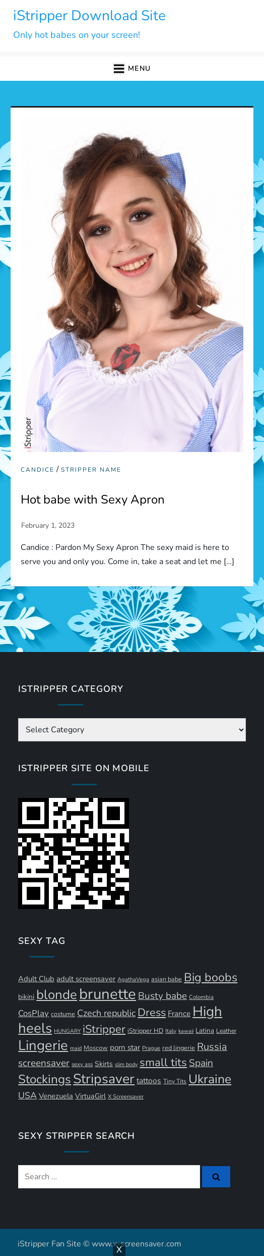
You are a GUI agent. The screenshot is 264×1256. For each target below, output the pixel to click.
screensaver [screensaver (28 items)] (44, 1063)
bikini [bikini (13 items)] (26, 996)
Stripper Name (91, 470)
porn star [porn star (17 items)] (125, 1047)
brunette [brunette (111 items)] (107, 994)
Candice (37, 470)
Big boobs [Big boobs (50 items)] (210, 977)
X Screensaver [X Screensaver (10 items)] (126, 1096)
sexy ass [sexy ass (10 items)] (82, 1064)
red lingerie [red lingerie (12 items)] (178, 1047)
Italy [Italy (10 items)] (170, 1031)
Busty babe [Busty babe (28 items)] (162, 995)
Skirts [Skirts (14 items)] (104, 1064)
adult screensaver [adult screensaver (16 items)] (85, 979)
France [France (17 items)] (179, 1014)
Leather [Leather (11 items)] (226, 1031)
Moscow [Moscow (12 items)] (96, 1047)
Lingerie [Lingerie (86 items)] (43, 1045)
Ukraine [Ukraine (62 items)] (209, 1079)
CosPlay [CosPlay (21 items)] (33, 1013)
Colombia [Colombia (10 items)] (201, 997)
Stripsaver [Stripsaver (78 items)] (104, 1079)
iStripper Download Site (89, 15)
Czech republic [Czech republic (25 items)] (106, 1013)
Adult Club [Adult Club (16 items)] (36, 979)
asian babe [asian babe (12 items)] (166, 979)
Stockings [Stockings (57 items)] (44, 1079)
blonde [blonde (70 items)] (56, 994)
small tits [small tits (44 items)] (163, 1062)
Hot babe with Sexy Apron (93, 499)
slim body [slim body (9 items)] (126, 1064)
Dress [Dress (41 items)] (152, 1012)
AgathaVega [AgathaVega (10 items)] (133, 979)
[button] (132, 69)
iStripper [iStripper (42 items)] (104, 1029)
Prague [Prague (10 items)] (151, 1048)
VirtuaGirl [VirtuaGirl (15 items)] (90, 1096)
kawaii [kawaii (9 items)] (185, 1031)
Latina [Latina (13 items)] (204, 1030)
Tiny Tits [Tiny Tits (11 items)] (174, 1081)
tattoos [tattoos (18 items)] (149, 1080)
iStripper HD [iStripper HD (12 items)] (145, 1030)
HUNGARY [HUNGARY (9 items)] (67, 1031)
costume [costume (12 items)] (63, 1014)
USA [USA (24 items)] (27, 1095)
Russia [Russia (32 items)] (212, 1046)
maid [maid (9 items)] (76, 1048)
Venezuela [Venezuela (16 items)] (56, 1096)
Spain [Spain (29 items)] (201, 1063)
